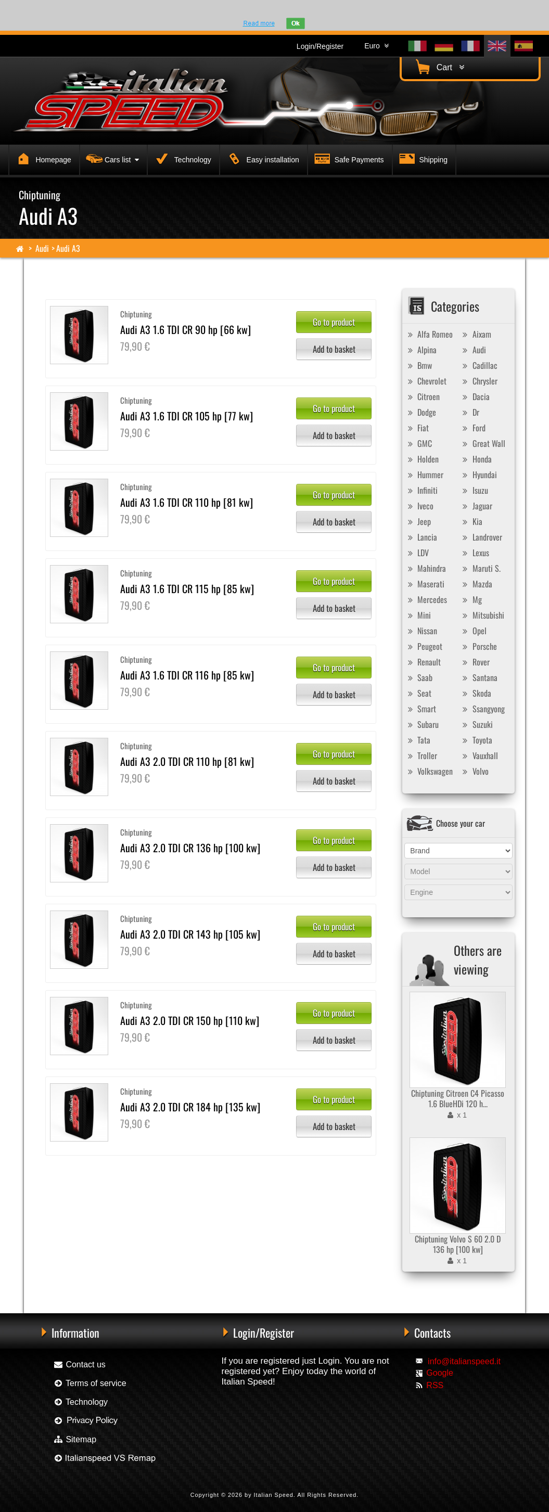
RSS (434, 1385)
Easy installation (261, 158)
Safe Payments (348, 158)
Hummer (424, 474)
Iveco (419, 506)
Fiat (417, 427)
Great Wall (482, 443)
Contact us (79, 1364)
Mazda (476, 584)
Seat (418, 693)
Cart (438, 66)
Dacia (475, 396)
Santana (478, 677)
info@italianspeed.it (464, 1361)
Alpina (421, 349)
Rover (475, 662)
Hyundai (478, 474)
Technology (181, 158)
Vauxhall (479, 755)
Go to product (334, 321)
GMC (418, 443)
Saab (418, 677)
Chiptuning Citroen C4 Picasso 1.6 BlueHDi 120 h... (457, 1098)
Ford (473, 427)
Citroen (422, 396)
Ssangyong (482, 708)
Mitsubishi (482, 615)
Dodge (420, 412)
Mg (471, 599)
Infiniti (421, 490)
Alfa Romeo (429, 334)
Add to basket (334, 348)
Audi (42, 248)
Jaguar (476, 506)
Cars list (111, 158)
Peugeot (423, 646)
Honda (476, 459)
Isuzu (474, 490)
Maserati (424, 584)
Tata (417, 740)
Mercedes (426, 599)
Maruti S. (480, 568)
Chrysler (478, 381)
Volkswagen (429, 771)
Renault (423, 662)
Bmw (418, 365)
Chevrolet (425, 381)
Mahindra (425, 568)
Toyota (476, 740)
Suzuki (476, 724)
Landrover (481, 537)
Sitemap (74, 1439)
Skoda (475, 693)
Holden (422, 459)
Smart (420, 708)
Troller (421, 755)
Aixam (475, 334)
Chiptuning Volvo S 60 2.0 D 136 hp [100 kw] (458, 1244)
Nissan (421, 630)
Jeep (418, 521)
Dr (469, 412)
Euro (376, 46)
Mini (418, 615)
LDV (417, 552)
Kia (471, 521)
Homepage (42, 158)
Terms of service (89, 1383)
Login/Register (320, 46)
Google (439, 1372)
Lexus (474, 552)
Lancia (421, 537)
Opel (473, 630)
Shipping (422, 158)
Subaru (422, 724)
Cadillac (478, 365)
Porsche (478, 646)
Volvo (474, 771)
